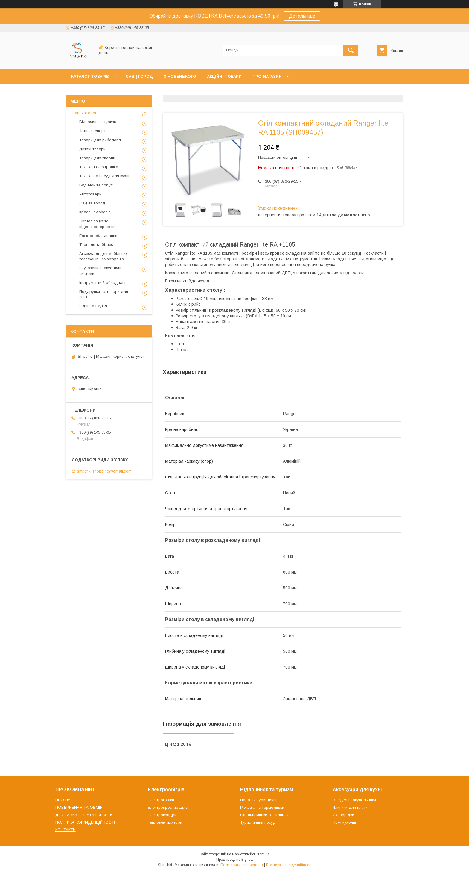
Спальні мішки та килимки (264, 815)
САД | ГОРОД (139, 76)
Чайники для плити (350, 807)
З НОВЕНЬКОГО (180, 76)
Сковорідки (343, 815)
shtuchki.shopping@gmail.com (104, 471)
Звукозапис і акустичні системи (100, 271)
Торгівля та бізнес (96, 244)
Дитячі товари (92, 149)
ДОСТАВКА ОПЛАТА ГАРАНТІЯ (84, 815)
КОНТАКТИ (65, 830)
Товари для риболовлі (100, 140)
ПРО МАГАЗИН (267, 76)
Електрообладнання (98, 235)
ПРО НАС (64, 800)
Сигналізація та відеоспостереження (98, 224)
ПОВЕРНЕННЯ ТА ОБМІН (79, 807)
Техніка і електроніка (98, 167)
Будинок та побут (95, 185)
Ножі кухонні (344, 822)
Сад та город (92, 203)
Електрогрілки (161, 800)
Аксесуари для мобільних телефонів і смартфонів (103, 256)
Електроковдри (162, 815)
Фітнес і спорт (92, 131)
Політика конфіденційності (288, 865)
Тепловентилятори (165, 822)
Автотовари (90, 194)
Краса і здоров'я (95, 212)
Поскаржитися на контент (241, 865)
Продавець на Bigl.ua (234, 859)
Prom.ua (263, 854)
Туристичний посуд (258, 822)
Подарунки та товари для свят (103, 294)
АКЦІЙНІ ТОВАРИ (224, 76)
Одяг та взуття (93, 306)
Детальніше (302, 16)
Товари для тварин (97, 158)
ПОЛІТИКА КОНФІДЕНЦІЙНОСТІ (85, 822)
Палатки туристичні (258, 800)
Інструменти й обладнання (104, 282)
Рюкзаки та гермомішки (262, 807)
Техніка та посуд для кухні (104, 176)
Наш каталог (84, 113)
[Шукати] (350, 50)
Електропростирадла (168, 807)
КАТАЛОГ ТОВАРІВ (90, 76)
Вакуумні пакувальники (354, 800)
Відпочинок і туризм (98, 122)
